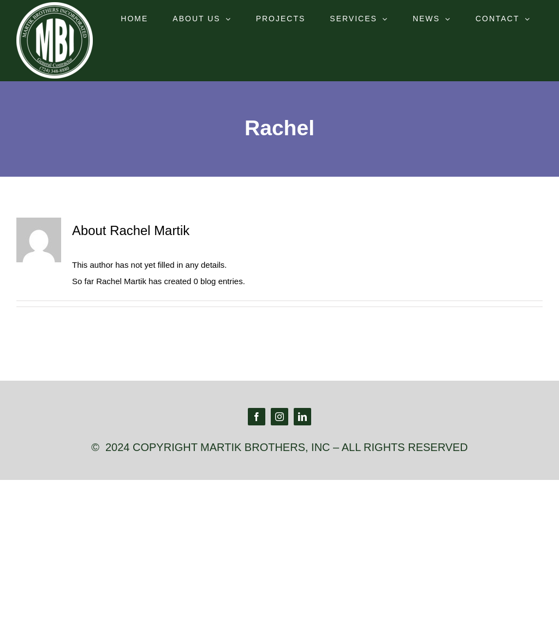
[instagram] (279, 416)
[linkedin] (302, 416)
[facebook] (256, 416)
